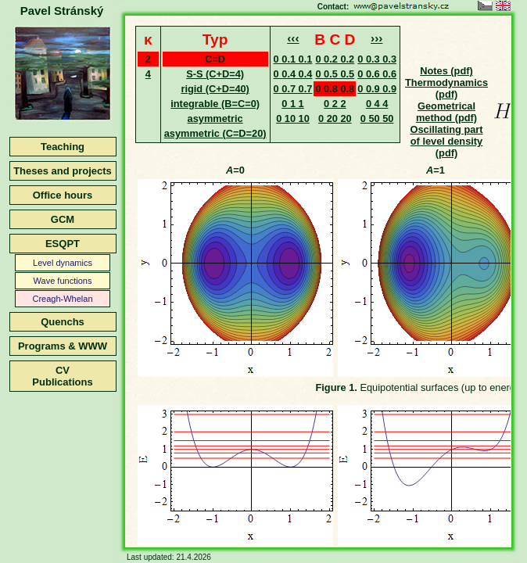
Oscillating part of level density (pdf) (446, 141)
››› (376, 38)
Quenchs (62, 322)
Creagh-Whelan (62, 298)
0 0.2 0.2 (334, 59)
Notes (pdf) (446, 71)
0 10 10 (293, 118)
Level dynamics (62, 262)
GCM (62, 219)
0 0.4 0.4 (293, 74)
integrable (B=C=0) (215, 103)
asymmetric (215, 118)
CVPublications (62, 376)
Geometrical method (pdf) (446, 112)
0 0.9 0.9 (376, 89)
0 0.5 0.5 (334, 74)
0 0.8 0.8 (334, 89)
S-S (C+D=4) (215, 74)
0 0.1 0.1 (293, 59)
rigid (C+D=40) (215, 89)
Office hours (63, 195)
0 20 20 (335, 118)
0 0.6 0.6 (376, 74)
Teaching (62, 146)
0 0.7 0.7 (293, 89)
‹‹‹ (293, 38)
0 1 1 (292, 103)
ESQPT (62, 243)
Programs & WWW (62, 346)
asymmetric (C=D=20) (215, 133)
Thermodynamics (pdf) (446, 88)
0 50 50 (377, 118)
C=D (215, 59)
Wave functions (63, 280)
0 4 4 (377, 103)
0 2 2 (335, 103)
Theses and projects (62, 171)
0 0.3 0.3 (376, 59)
